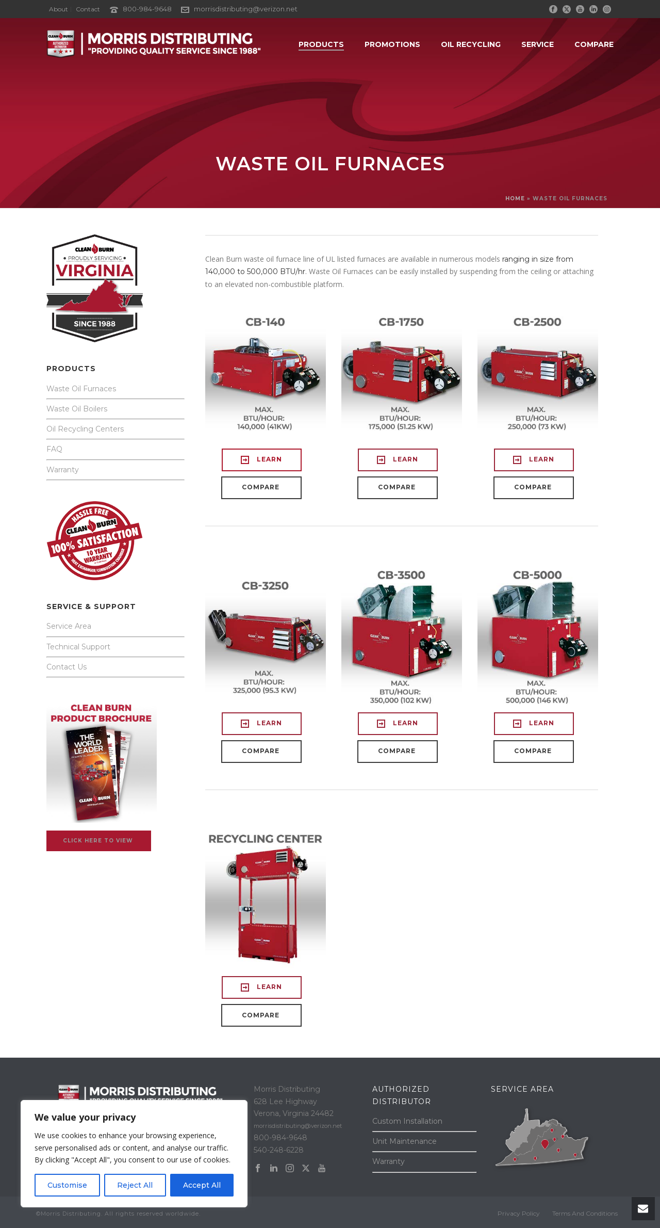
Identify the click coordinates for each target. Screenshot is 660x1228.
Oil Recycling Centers (85, 429)
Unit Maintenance (404, 1141)
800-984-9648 (147, 9)
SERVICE (537, 44)
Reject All (135, 1185)
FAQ (54, 449)
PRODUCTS (321, 44)
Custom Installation (407, 1121)
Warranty (62, 469)
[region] (134, 1153)
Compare (594, 44)
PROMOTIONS (392, 44)
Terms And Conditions (585, 1213)
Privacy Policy (519, 1213)
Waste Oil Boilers (76, 408)
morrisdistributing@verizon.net (246, 9)
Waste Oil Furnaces (81, 388)
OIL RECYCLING (471, 44)
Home (515, 198)
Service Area (68, 626)
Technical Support (78, 646)
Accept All (202, 1185)
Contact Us (66, 667)
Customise (67, 1185)
